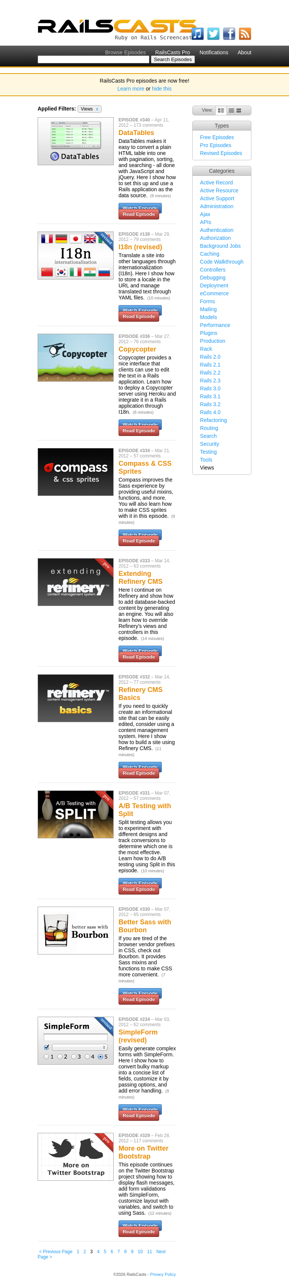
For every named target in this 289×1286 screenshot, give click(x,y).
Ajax (205, 214)
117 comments (148, 1140)
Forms (207, 301)
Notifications (213, 52)
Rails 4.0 (210, 412)
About (244, 52)
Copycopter (137, 349)
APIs (205, 222)
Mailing (208, 309)
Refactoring (213, 420)
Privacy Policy (163, 1274)
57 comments (147, 456)
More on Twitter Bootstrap (144, 1152)
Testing (208, 452)
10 (140, 1251)
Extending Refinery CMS (141, 577)
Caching (209, 254)
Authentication (217, 230)
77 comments (147, 682)
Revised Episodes (221, 153)
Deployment (214, 285)
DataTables (136, 133)
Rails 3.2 (210, 404)
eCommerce (214, 293)
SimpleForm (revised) (138, 1036)
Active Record (216, 183)
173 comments (148, 125)
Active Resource (219, 190)
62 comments (147, 1024)
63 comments (147, 566)
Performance (215, 325)
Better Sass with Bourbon (145, 926)
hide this (162, 89)
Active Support (217, 198)
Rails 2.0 (210, 357)
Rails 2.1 (210, 365)
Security (209, 444)
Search (208, 436)
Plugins (209, 333)
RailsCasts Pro (172, 52)
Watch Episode (140, 208)
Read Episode (139, 214)
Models (208, 317)
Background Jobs (220, 246)
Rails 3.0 (210, 388)
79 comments (147, 239)
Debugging (213, 278)
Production (212, 341)
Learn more (130, 89)
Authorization (215, 238)
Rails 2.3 (210, 381)
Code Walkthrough (221, 262)
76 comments (147, 341)
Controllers (213, 270)
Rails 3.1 (210, 396)
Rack (206, 349)
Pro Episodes (215, 145)
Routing (209, 428)
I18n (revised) (140, 247)
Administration (217, 206)
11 (149, 1251)
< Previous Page (55, 1251)
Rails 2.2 (210, 373)
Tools (206, 460)
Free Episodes (217, 137)
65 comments (147, 914)
